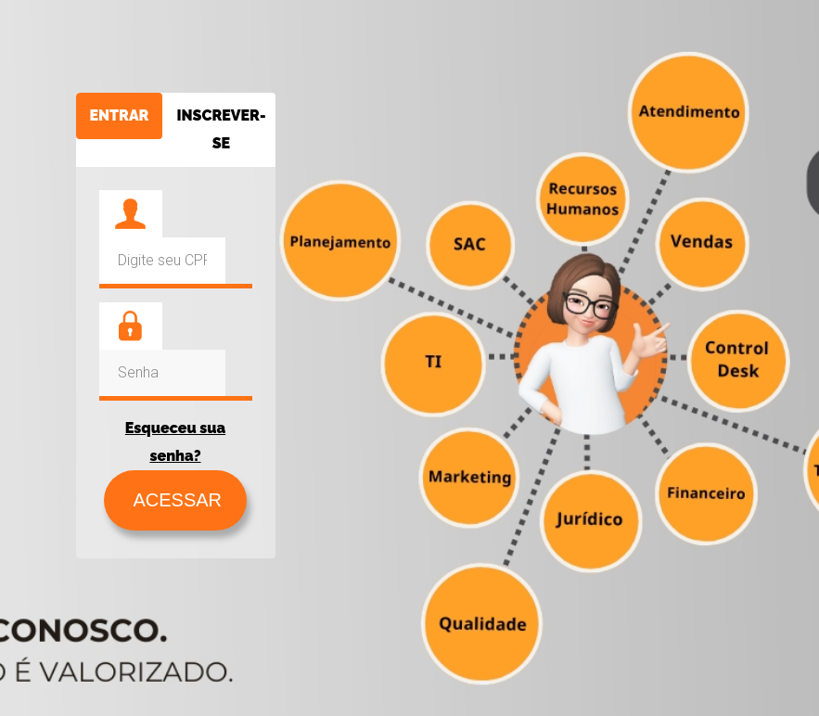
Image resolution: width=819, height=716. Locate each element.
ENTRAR (119, 115)
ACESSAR (175, 500)
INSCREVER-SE (220, 129)
